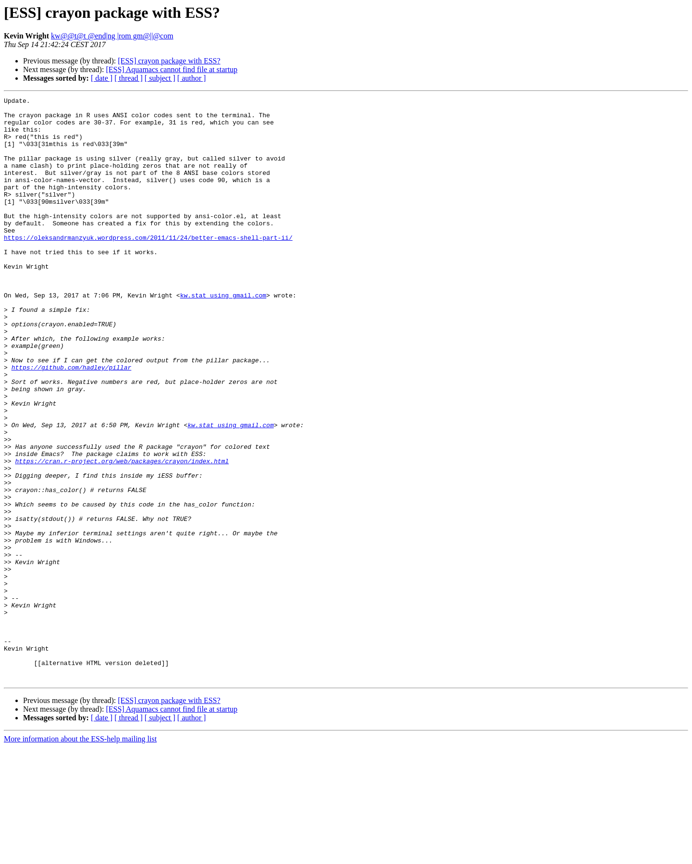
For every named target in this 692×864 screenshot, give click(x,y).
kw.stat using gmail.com (223, 335)
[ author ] (191, 78)
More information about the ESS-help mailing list (80, 856)
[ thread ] (128, 78)
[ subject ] (160, 78)
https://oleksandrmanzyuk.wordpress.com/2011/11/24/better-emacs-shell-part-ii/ (148, 266)
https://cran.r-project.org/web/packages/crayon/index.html (122, 534)
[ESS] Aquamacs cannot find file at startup (171, 69)
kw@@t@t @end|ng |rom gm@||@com (112, 36)
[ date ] (101, 78)
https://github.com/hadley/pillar (72, 422)
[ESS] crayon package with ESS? (169, 61)
